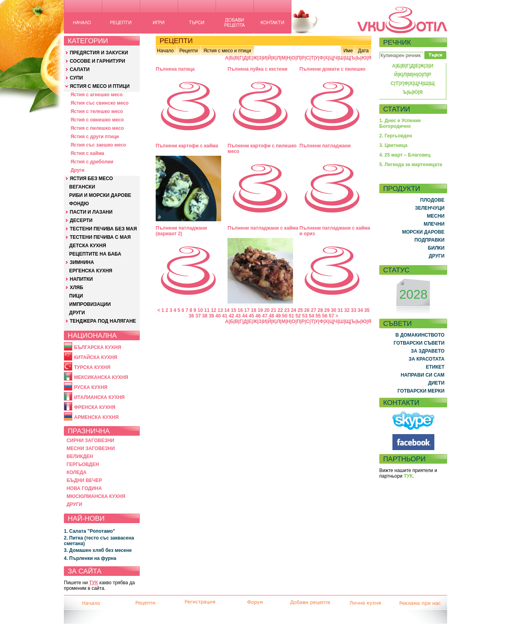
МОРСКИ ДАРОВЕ (423, 232)
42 (231, 316)
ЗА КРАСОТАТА (427, 359)
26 (306, 310)
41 (224, 316)
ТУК (93, 582)
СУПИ (76, 78)
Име (348, 51)
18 (253, 310)
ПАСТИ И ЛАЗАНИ (91, 212)
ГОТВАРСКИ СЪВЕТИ (419, 343)
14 (227, 310)
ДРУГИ (77, 312)
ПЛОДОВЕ (432, 200)
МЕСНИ (435, 216)
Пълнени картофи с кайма (187, 146)
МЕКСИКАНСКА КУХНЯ (101, 377)
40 (218, 316)
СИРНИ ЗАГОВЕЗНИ (91, 440)
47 (264, 316)
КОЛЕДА (77, 472)
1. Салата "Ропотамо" (89, 531)
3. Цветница (393, 145)
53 (304, 316)
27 (313, 310)
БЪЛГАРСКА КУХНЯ (97, 347)
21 (273, 310)
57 (331, 316)
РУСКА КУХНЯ (90, 387)
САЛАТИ (80, 69)
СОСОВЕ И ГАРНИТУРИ (97, 61)
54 (311, 316)
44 (244, 316)
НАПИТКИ (81, 279)
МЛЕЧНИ (434, 224)
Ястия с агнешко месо (97, 94)
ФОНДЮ (79, 203)
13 (220, 310)
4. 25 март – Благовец (404, 155)
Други (78, 170)
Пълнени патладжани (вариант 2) (181, 230)
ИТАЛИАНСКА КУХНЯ (99, 397)
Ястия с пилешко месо (97, 128)
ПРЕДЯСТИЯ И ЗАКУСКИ (99, 53)
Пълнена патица (175, 69)
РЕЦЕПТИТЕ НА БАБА (95, 254)
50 (284, 316)
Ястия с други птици (95, 136)
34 (360, 310)
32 (346, 310)
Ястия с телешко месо (97, 111)
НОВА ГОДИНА (84, 488)
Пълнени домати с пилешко (332, 69)
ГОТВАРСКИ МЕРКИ (421, 391)
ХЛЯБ (76, 287)
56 (324, 316)
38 (204, 316)
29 (326, 310)
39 (211, 316)
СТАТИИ (396, 109)
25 (300, 310)
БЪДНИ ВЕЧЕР (84, 480)
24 (293, 310)
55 (318, 316)
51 (291, 316)
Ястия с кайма (87, 153)
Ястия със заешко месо (98, 145)
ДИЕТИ (436, 383)
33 (353, 310)
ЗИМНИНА (82, 262)
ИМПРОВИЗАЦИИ (90, 304)
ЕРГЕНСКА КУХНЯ (90, 271)
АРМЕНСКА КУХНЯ (96, 417)
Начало (165, 51)
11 (207, 310)
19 (260, 310)
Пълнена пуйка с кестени (257, 69)
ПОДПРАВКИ (429, 240)
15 (233, 310)
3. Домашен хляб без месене (98, 550)
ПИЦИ (76, 296)
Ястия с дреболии (92, 162)
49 (278, 316)
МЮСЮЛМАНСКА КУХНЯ (96, 496)
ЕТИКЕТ (435, 367)
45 (251, 316)
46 (258, 316)
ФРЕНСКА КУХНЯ (94, 407)
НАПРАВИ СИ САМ (423, 375)
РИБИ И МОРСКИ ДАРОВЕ (100, 195)
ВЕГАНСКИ (82, 187)
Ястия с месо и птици (227, 51)
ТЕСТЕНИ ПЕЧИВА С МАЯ (100, 237)
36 (191, 316)
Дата (363, 51)
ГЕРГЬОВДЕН (83, 464)
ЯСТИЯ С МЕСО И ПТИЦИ (100, 86)
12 (213, 310)
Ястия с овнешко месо (97, 120)
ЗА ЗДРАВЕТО (427, 351)
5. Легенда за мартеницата (410, 164)
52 (298, 316)
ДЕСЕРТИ (81, 220)
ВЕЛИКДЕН (80, 456)
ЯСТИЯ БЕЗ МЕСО (91, 178)
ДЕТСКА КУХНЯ (87, 245)
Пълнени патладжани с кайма (263, 228)
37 (197, 316)
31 (340, 310)
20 (266, 310)
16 (240, 310)
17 (247, 310)
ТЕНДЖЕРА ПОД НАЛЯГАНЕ (103, 321)
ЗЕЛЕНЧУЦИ (429, 208)
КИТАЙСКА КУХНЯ (95, 357)
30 (333, 310)
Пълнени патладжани (325, 146)
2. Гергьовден (395, 136)
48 (271, 316)
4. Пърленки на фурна (90, 558)
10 (200, 310)
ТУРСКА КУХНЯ (92, 367)
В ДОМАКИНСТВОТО (419, 335)
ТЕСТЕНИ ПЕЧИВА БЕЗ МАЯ (103, 229)
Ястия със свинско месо (100, 103)
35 (366, 310)
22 (280, 310)
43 (238, 316)
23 (286, 310)
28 (320, 310)
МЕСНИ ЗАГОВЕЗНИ (91, 448)
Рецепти (188, 51)
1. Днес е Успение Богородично (400, 123)
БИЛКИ (436, 248)
